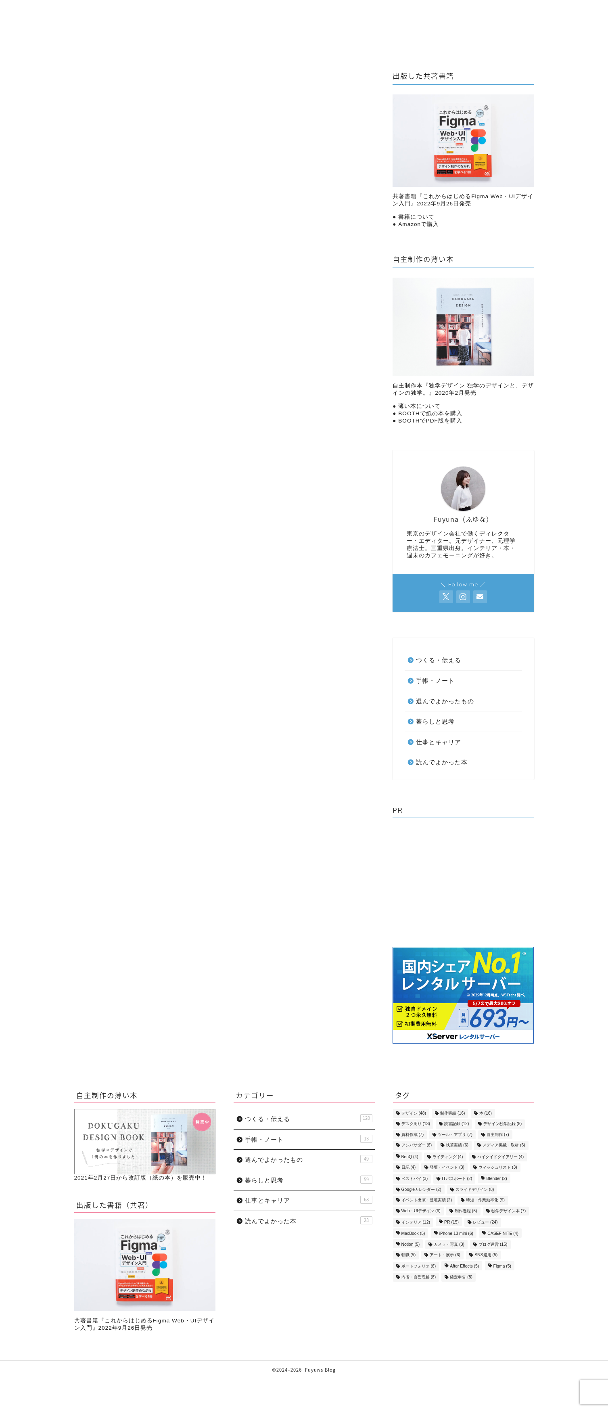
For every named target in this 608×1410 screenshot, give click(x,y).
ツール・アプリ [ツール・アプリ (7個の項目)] (455, 1134)
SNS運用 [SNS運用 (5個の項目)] (485, 1255)
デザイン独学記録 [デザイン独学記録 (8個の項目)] (502, 1124)
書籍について (416, 217)
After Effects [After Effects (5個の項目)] (464, 1266)
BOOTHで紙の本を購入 (430, 413)
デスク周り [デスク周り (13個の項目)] (415, 1124)
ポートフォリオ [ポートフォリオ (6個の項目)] (418, 1266)
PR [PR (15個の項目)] (451, 1222)
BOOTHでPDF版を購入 (430, 421)
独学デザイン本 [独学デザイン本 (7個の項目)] (508, 1211)
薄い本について (419, 406)
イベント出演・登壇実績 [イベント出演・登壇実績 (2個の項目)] (426, 1200)
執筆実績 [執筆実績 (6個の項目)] (457, 1145)
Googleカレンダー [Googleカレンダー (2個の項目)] (421, 1189)
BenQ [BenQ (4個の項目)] (409, 1157)
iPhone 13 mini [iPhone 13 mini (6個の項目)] (456, 1234)
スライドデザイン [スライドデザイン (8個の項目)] (474, 1189)
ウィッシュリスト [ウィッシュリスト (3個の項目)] (497, 1167)
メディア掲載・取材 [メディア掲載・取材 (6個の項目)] (504, 1145)
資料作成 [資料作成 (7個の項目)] (412, 1134)
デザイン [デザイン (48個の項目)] (413, 1113)
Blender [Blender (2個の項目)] (496, 1179)
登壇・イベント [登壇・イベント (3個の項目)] (447, 1167)
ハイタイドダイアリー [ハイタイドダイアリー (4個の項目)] (500, 1157)
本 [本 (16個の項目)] (485, 1113)
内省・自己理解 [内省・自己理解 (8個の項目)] (418, 1277)
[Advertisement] (463, 884)
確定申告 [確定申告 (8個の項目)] (461, 1277)
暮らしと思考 (202, 23)
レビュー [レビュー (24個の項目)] (485, 1222)
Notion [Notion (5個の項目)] (410, 1244)
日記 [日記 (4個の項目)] (408, 1167)
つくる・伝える (324, 23)
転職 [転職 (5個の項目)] (408, 1255)
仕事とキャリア (262, 23)
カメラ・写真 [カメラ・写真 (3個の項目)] (449, 1244)
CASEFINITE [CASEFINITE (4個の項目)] (502, 1234)
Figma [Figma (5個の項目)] (502, 1266)
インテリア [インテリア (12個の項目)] (415, 1222)
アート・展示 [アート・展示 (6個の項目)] (445, 1255)
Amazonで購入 (418, 224)
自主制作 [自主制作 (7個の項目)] (498, 1134)
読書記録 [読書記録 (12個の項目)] (456, 1124)
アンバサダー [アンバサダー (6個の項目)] (416, 1145)
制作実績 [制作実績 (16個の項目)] (452, 1113)
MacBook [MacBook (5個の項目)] (413, 1234)
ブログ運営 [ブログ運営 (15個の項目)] (492, 1244)
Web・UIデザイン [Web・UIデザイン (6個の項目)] (421, 1211)
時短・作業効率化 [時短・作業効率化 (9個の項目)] (485, 1200)
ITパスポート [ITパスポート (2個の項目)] (457, 1179)
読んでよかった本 (135, 535)
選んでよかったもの (451, 23)
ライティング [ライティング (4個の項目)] (447, 1157)
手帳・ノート (384, 23)
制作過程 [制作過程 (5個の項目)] (466, 1211)
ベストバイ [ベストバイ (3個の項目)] (414, 1179)
